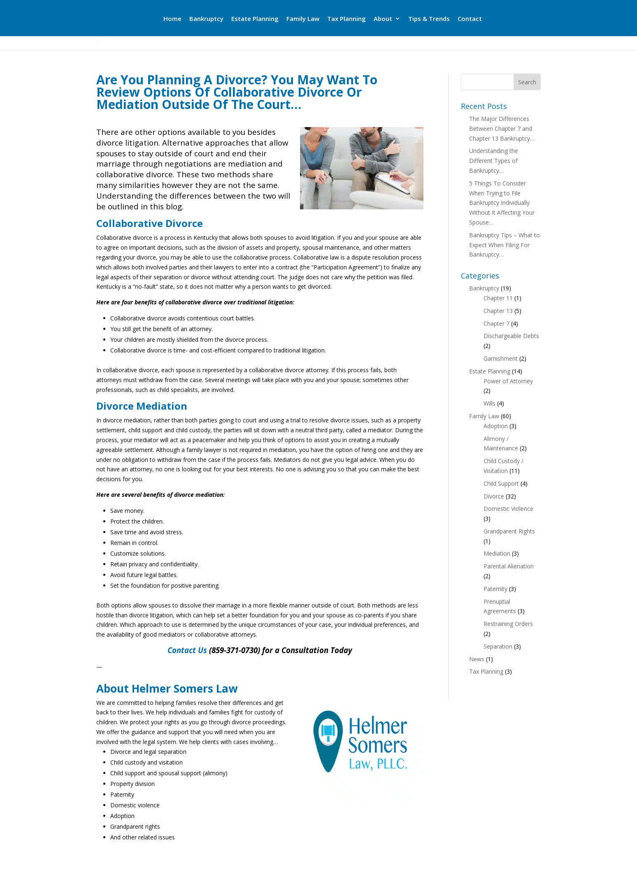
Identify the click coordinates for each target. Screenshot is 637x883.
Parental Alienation (509, 566)
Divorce (494, 496)
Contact (470, 19)
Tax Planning (346, 19)
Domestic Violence (508, 508)
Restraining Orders (508, 624)
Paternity (495, 589)
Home (172, 19)
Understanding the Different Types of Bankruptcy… (493, 160)
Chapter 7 (496, 323)
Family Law (302, 19)
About (383, 19)
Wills (489, 403)
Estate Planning (255, 19)
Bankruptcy (206, 19)
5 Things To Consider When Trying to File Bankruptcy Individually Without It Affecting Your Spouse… (502, 202)
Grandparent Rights (509, 531)
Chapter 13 (498, 311)
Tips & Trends (429, 19)
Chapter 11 (498, 298)
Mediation (497, 553)
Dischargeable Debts (511, 336)
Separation (498, 646)
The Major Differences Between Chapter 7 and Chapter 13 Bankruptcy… (502, 128)
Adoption (496, 426)
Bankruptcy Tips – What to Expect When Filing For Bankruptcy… (504, 245)
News (476, 659)
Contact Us (187, 650)
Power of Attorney (508, 381)
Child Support (501, 483)
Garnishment (501, 358)
